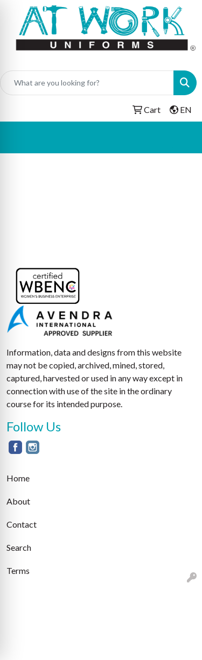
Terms (18, 570)
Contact (21, 524)
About (18, 501)
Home (18, 478)
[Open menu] (180, 137)
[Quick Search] (87, 82)
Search (18, 547)
